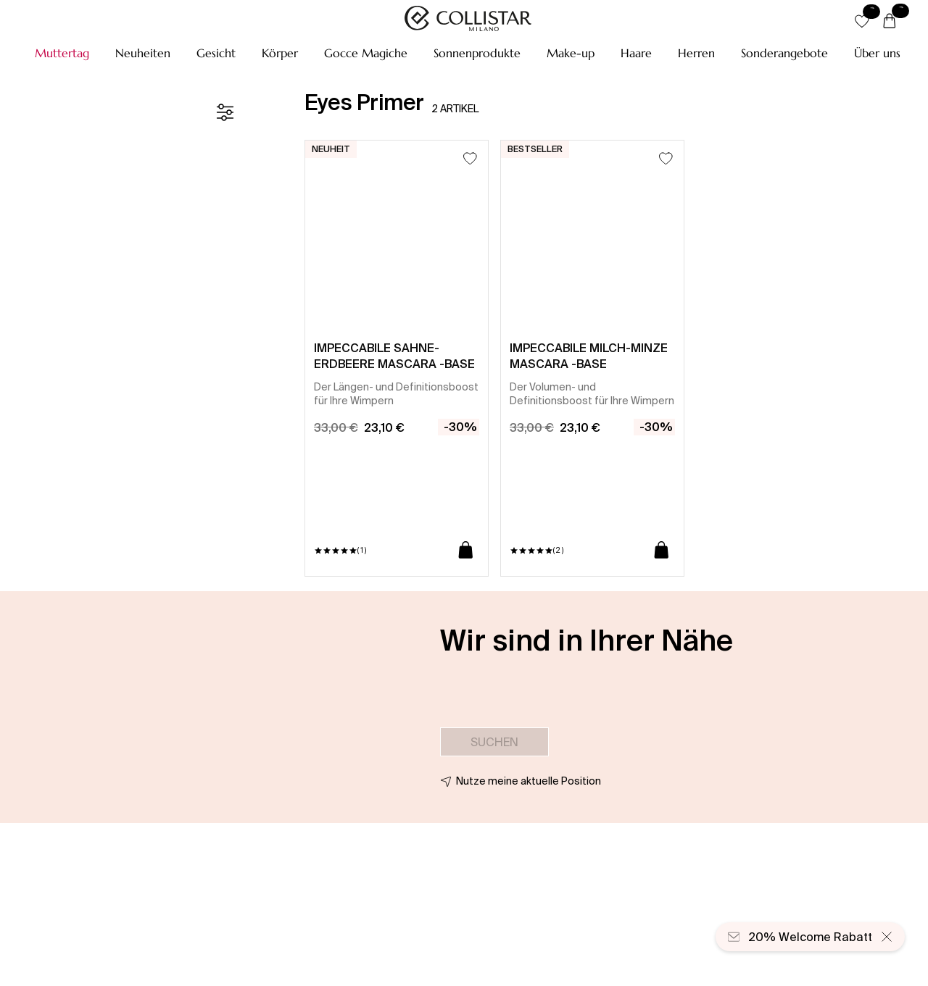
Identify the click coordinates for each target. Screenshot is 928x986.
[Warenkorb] (889, 21)
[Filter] (224, 112)
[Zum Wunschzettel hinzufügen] (470, 158)
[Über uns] (877, 53)
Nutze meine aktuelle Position (528, 781)
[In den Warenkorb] (466, 551)
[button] (62, 53)
